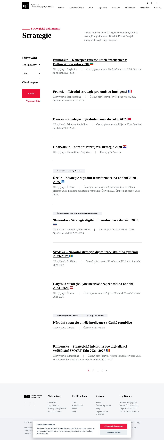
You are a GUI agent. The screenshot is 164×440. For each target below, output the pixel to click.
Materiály (144, 8)
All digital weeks (54, 411)
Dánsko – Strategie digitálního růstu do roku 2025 (92, 119)
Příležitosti (129, 8)
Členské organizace (103, 405)
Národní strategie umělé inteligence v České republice (92, 322)
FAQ (74, 411)
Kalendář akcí (77, 405)
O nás (60, 8)
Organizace (102, 8)
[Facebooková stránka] (147, 3)
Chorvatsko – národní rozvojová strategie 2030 (90, 147)
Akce (91, 8)
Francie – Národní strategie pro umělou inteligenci (92, 91)
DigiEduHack (53, 405)
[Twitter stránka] (156, 3)
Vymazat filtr (33, 101)
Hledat (31, 93)
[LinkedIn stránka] (35, 405)
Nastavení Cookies (114, 432)
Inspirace (115, 8)
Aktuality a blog (75, 8)
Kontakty (158, 8)
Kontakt (99, 403)
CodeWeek (52, 403)
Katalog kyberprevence (57, 408)
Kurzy (74, 408)
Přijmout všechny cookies (113, 426)
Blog (98, 408)
